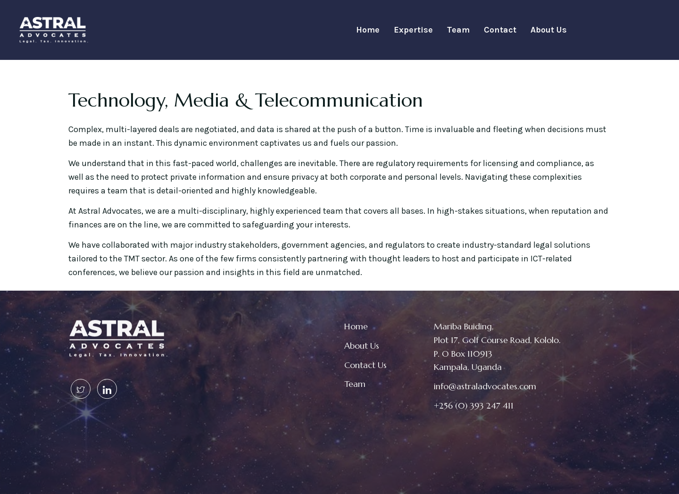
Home (368, 30)
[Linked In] (107, 380)
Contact (500, 30)
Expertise (413, 30)
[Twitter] (81, 380)
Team (458, 30)
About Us (548, 30)
